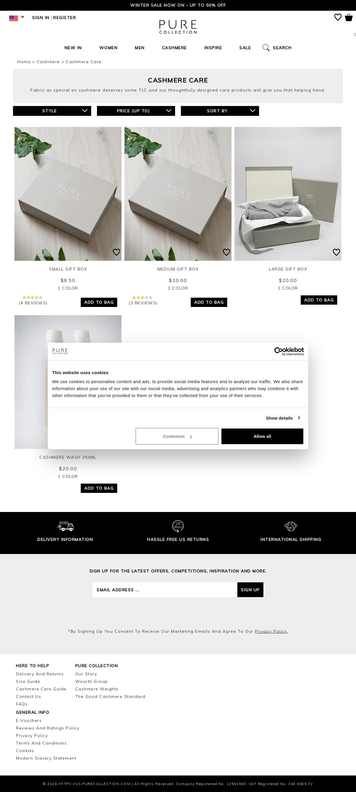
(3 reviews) (143, 300)
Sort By (231, 111)
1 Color (68, 288)
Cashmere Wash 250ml (68, 457)
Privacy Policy (32, 735)
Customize (177, 436)
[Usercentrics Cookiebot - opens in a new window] (278, 351)
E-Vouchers (29, 720)
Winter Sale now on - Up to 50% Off (178, 5)
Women (108, 47)
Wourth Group (91, 681)
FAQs (22, 704)
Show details (279, 417)
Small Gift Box (68, 269)
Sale (245, 47)
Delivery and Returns (40, 673)
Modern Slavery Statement (46, 758)
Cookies (25, 750)
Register (64, 17)
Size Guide (28, 681)
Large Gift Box (288, 269)
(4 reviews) (33, 300)
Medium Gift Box (178, 269)
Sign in (40, 17)
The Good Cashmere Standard (110, 696)
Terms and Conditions (41, 743)
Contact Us (28, 696)
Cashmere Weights (97, 689)
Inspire (213, 47)
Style (64, 111)
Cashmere (174, 47)
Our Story (86, 673)
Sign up (250, 589)
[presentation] (178, 612)
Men (140, 47)
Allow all (262, 436)
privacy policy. (271, 631)
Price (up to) (144, 111)
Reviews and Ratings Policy (47, 728)
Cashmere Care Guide (41, 689)
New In (73, 47)
